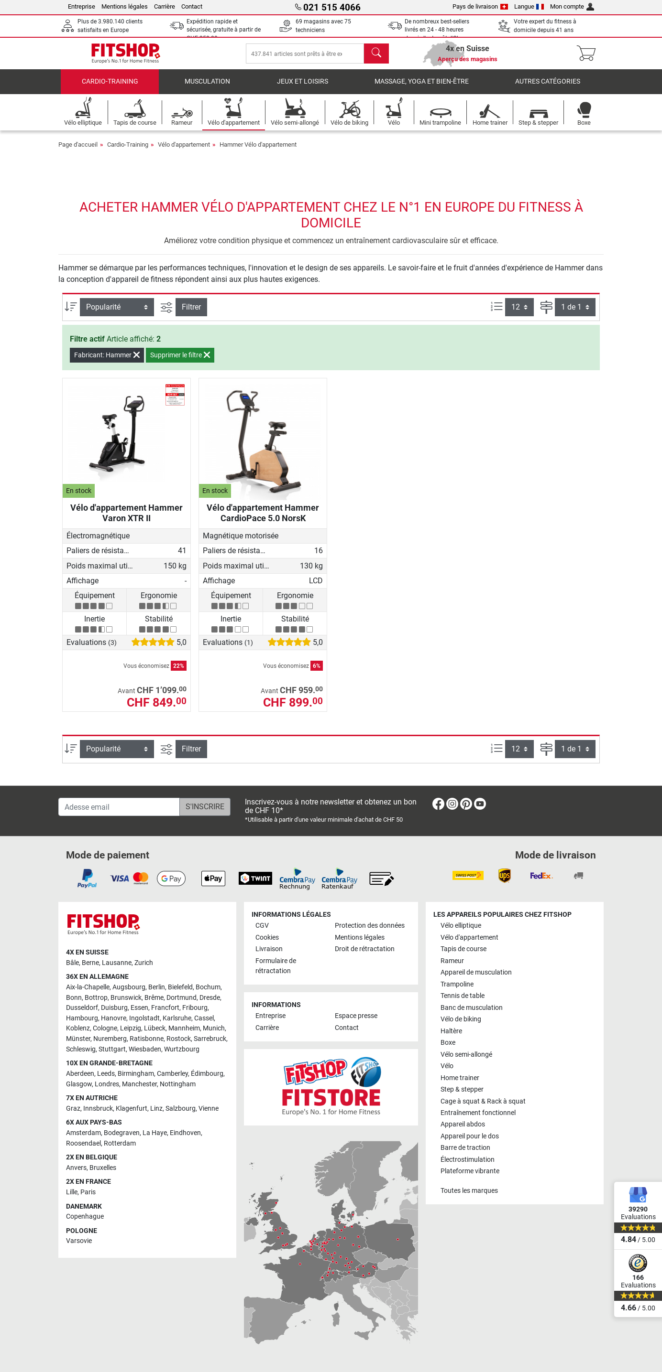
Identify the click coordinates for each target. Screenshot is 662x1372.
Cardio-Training (110, 88)
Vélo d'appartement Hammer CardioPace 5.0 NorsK (263, 519)
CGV (262, 926)
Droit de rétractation (365, 949)
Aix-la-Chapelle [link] (88, 987)
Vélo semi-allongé (466, 1054)
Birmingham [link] (136, 1074)
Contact (191, 6)
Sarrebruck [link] (210, 1039)
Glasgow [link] (79, 1084)
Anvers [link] (76, 1168)
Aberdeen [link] (80, 1074)
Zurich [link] (143, 963)
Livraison (269, 949)
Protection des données (370, 926)
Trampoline (457, 984)
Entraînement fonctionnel (478, 1113)
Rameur (452, 961)
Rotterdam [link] (120, 1143)
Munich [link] (214, 1028)
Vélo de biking (461, 1019)
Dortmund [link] (181, 998)
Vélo (447, 1066)
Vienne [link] (209, 1108)
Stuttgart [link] (112, 1049)
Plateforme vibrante (470, 1171)
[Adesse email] (119, 807)
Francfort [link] (165, 1008)
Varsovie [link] (79, 1241)
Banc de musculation (472, 1008)
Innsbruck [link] (98, 1108)
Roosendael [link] (83, 1143)
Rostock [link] (178, 1039)
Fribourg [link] (195, 1008)
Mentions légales (124, 6)
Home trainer (460, 1078)
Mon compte (572, 6)
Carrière (164, 6)
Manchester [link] (139, 1084)
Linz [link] (156, 1108)
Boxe (448, 1043)
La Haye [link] (155, 1133)
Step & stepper (462, 1089)
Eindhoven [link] (185, 1133)
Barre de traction (465, 1148)
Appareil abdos (463, 1124)
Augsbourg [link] (128, 987)
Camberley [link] (172, 1074)
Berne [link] (90, 963)
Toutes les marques (469, 1191)
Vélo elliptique (461, 926)
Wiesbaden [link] (145, 1049)
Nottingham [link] (178, 1084)
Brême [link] (154, 998)
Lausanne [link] (117, 963)
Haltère (451, 1031)
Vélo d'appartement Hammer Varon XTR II (126, 519)
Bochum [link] (208, 987)
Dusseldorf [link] (82, 1008)
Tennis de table (463, 996)
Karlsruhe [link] (177, 1018)
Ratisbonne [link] (147, 1039)
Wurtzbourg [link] (181, 1049)
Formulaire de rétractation (275, 966)
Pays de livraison (480, 6)
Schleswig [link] (81, 1049)
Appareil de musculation (476, 972)
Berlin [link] (156, 987)
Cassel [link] (204, 1018)
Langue (529, 6)
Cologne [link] (105, 1028)
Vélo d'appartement (184, 151)
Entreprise (81, 6)
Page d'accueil (78, 151)
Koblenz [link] (78, 1028)
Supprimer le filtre (180, 361)
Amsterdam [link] (83, 1133)
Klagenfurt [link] (131, 1108)
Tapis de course (463, 949)
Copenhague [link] (85, 1216)
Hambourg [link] (82, 1018)
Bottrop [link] (96, 998)
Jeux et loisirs (302, 88)
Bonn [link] (74, 998)
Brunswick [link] (126, 998)
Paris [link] (88, 1192)
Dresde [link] (209, 998)
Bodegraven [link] (122, 1133)
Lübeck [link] (155, 1028)
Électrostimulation (468, 1160)
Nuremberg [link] (110, 1039)
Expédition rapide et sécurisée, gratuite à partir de (224, 30)
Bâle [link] (72, 963)
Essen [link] (139, 1008)
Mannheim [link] (184, 1028)
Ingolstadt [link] (144, 1018)
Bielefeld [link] (180, 987)
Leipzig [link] (130, 1028)
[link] (438, 805)
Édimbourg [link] (207, 1074)
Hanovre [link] (113, 1018)
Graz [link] (73, 1108)
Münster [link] (78, 1039)
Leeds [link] (106, 1074)
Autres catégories (547, 88)
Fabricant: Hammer (107, 361)
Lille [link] (71, 1192)
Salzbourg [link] (181, 1108)
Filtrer (191, 313)
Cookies (267, 937)
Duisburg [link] (114, 1008)
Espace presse (356, 1016)
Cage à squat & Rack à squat (483, 1101)
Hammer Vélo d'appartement (258, 151)
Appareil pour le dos (470, 1136)
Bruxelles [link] (102, 1168)
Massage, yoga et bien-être (422, 88)
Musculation (207, 88)
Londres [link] (107, 1084)
